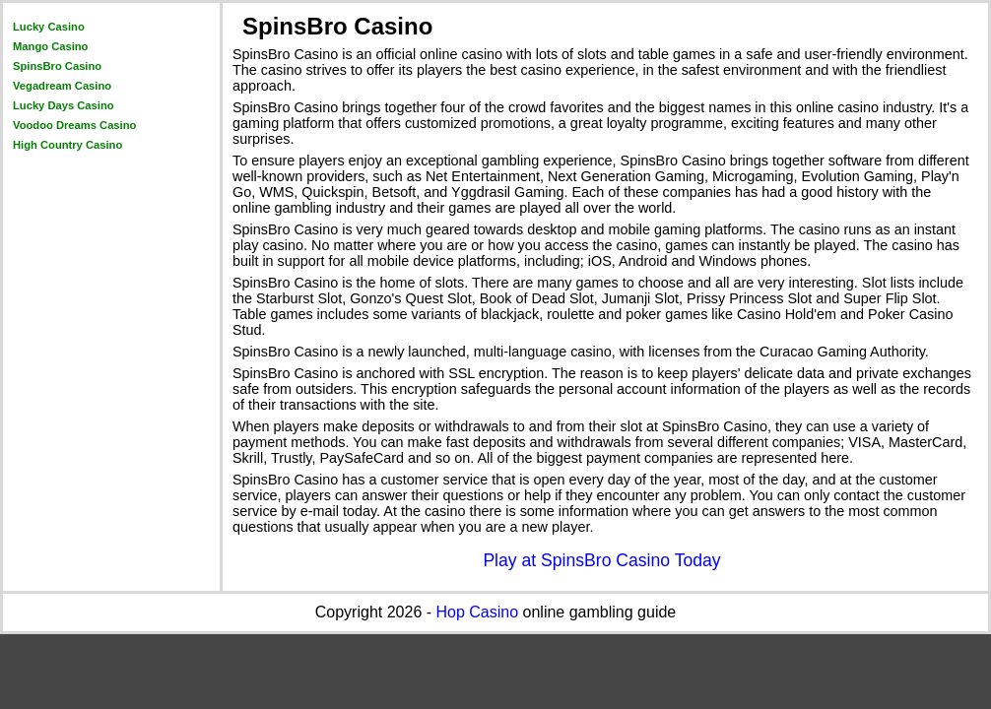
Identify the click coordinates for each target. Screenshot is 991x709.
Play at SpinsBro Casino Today (601, 560)
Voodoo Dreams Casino (74, 125)
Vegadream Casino (62, 86)
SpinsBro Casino (57, 66)
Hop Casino (477, 612)
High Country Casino (67, 145)
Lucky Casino (49, 26)
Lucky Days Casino (63, 105)
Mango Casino (50, 46)
